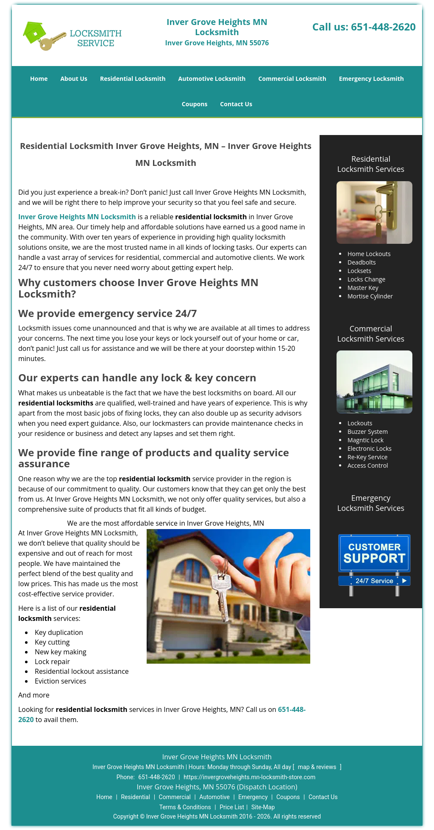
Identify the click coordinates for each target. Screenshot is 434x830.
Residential (135, 797)
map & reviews (318, 767)
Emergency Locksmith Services (370, 503)
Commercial (175, 797)
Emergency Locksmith (371, 78)
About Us (73, 78)
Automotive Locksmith (212, 78)
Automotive (214, 797)
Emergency (252, 797)
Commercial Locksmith (292, 78)
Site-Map (263, 807)
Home (38, 78)
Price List (232, 807)
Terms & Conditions (185, 807)
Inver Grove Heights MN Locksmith (77, 216)
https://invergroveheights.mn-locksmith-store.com (249, 777)
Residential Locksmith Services (370, 164)
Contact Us (236, 104)
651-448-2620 (383, 26)
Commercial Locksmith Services (370, 333)
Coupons (194, 104)
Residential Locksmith (133, 78)
